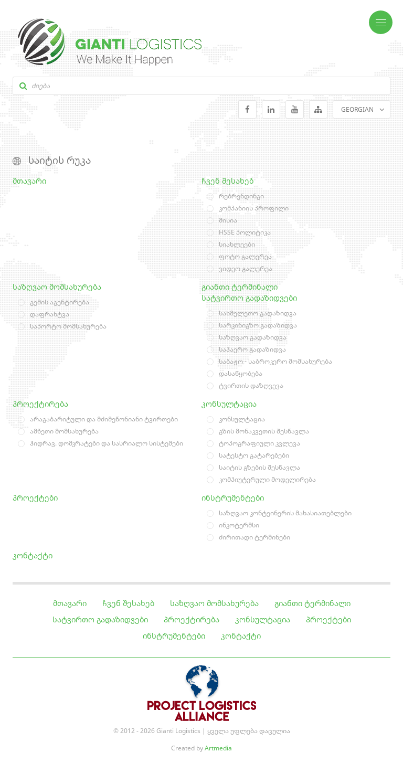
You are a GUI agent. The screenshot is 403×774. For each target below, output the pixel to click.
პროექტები (35, 498)
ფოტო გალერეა (245, 256)
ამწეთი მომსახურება (64, 431)
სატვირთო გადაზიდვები (249, 298)
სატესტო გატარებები (254, 455)
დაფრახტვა (49, 314)
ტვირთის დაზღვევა (251, 385)
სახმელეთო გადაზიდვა (257, 313)
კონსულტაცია (229, 404)
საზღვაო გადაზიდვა (253, 337)
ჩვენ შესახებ (227, 181)
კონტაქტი (32, 555)
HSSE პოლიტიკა (245, 232)
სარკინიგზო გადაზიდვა (258, 325)
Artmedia (218, 748)
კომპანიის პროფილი (254, 208)
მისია (228, 220)
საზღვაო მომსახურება (57, 287)
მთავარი (29, 181)
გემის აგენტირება (59, 302)
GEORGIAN (357, 109)
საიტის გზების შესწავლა (259, 467)
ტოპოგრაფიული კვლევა (259, 443)
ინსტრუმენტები (233, 498)
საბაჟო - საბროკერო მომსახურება (275, 361)
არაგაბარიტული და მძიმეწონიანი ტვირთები (104, 419)
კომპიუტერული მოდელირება (267, 479)
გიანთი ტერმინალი (240, 287)
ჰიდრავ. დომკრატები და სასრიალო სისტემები (106, 443)
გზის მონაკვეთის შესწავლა (264, 431)
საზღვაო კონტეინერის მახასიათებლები (285, 512)
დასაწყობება (240, 373)
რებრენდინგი (241, 196)
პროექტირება (40, 404)
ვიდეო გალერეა (245, 268)
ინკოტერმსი (239, 525)
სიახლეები (237, 244)
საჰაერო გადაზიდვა (252, 349)
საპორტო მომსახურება (68, 326)
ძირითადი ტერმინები (254, 537)
